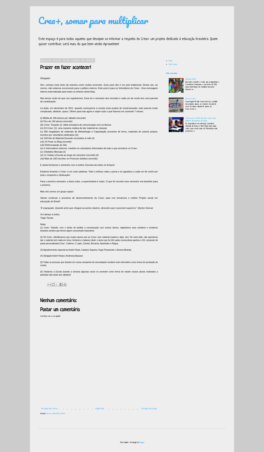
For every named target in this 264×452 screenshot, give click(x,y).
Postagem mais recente (49, 409)
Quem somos (173, 64)
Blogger (141, 442)
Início (170, 61)
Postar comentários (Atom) (55, 413)
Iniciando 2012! (190, 79)
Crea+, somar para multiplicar (93, 20)
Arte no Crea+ (190, 99)
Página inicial (99, 409)
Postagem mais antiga (149, 409)
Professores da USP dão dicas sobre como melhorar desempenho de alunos (200, 119)
